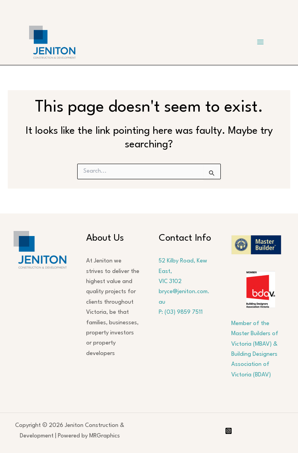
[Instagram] (228, 430)
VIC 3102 (170, 282)
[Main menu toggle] (260, 42)
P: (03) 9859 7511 (181, 312)
